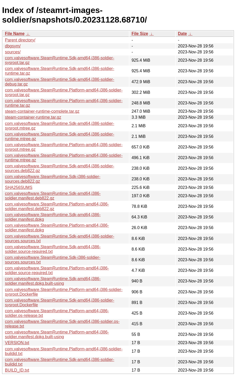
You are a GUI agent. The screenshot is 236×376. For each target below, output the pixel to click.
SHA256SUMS (18, 187)
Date (182, 33)
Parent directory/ (20, 40)
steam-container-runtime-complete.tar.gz (42, 111)
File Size (139, 33)
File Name (15, 33)
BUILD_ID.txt (17, 370)
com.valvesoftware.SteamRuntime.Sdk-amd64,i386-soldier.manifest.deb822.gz (53, 195)
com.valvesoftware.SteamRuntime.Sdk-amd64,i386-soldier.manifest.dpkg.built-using (53, 281)
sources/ (12, 52)
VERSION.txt (17, 342)
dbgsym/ (12, 46)
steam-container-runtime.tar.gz (33, 117)
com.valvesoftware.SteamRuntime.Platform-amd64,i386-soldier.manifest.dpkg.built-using (57, 334)
